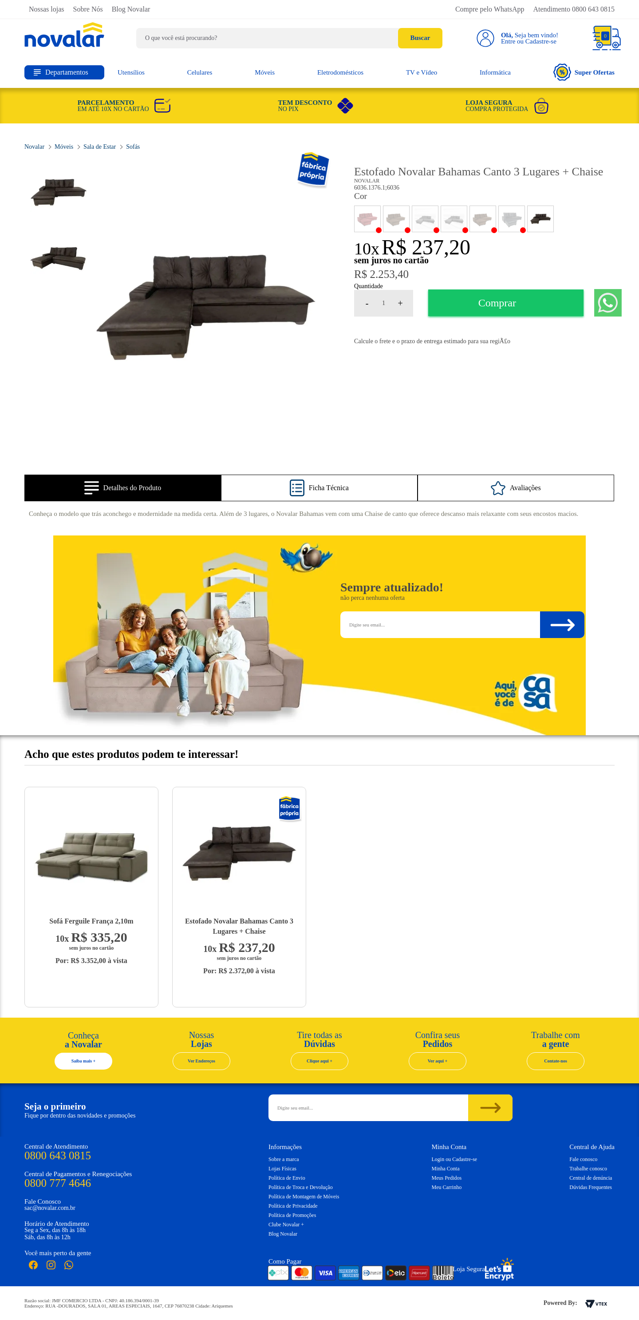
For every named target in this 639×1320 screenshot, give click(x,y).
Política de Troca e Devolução (300, 1187)
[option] (205, 308)
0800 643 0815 (57, 1155)
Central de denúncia (590, 1178)
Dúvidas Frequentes (590, 1187)
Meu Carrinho (447, 1187)
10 (366, 248)
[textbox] (289, 38)
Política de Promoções (292, 1215)
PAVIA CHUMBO (511, 219)
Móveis (265, 72)
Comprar (497, 303)
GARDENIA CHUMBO (425, 219)
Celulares (200, 72)
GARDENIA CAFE (396, 219)
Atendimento (574, 9)
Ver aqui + (438, 1060)
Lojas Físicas (282, 1168)
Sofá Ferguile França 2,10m (91, 921)
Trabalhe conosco (588, 1168)
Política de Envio (286, 1178)
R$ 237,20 (426, 247)
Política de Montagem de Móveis (303, 1196)
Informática (495, 72)
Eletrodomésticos (340, 72)
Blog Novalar (131, 9)
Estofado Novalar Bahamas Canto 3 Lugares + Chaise (239, 926)
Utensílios (131, 72)
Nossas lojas (46, 9)
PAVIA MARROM (540, 219)
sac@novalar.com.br (49, 1208)
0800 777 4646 (57, 1183)
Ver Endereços (201, 1060)
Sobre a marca (283, 1159)
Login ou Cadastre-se (454, 1159)
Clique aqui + (319, 1060)
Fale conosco (583, 1159)
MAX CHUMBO (454, 219)
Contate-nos (555, 1060)
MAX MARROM (482, 219)
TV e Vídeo (421, 72)
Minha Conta (446, 1168)
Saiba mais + (83, 1060)
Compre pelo (490, 9)
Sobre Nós (88, 9)
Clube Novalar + (286, 1224)
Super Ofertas (584, 72)
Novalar (314, 170)
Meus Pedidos (447, 1178)
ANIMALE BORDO (367, 219)
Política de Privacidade (293, 1206)
